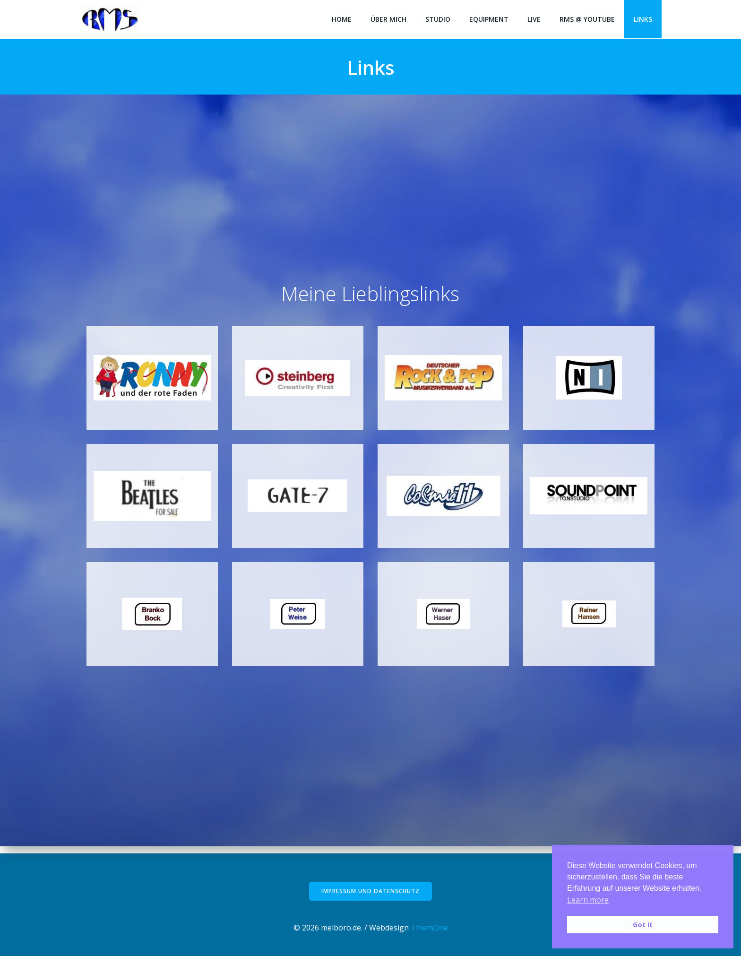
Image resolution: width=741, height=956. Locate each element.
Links (643, 19)
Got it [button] (643, 924)
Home (342, 19)
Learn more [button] (588, 900)
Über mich (388, 19)
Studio (437, 19)
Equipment (488, 19)
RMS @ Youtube (587, 19)
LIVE (534, 19)
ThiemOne (429, 927)
